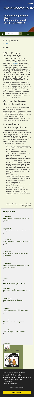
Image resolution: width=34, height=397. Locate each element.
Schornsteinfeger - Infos (14, 283)
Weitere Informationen (17, 387)
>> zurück (5, 43)
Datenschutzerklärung (10, 383)
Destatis (15, 64)
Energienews (9, 211)
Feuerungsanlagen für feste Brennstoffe (14, 331)
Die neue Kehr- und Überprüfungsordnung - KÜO (16, 290)
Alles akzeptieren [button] (17, 392)
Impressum (8, 381)
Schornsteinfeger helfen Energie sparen (14, 322)
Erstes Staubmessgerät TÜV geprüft (13, 300)
